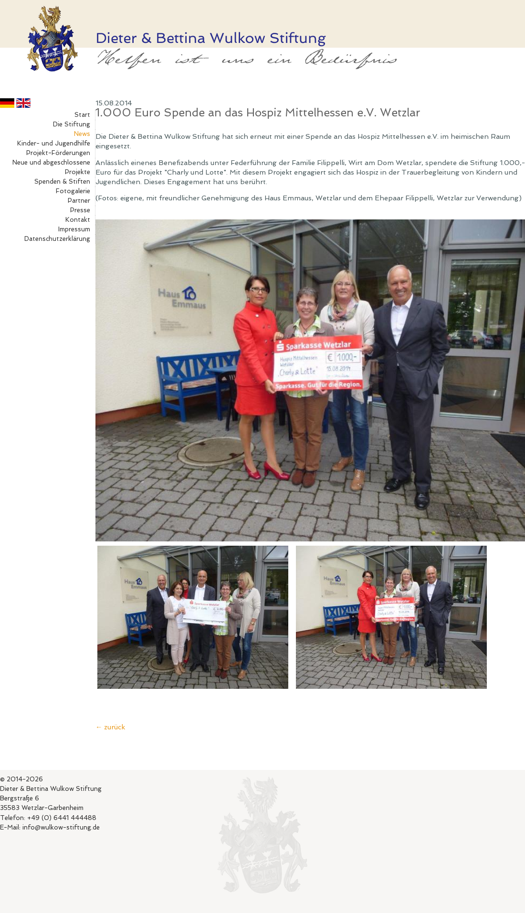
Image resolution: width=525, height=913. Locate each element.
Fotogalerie (73, 191)
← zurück (110, 727)
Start (82, 114)
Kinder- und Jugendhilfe (53, 143)
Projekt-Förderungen (58, 152)
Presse (80, 210)
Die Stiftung (71, 124)
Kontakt (77, 219)
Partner (79, 200)
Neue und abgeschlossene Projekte (51, 167)
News (82, 133)
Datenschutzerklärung (57, 238)
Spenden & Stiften (62, 181)
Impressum (74, 229)
